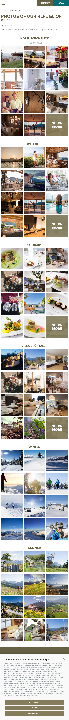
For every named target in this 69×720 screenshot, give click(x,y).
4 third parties (16, 663)
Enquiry (45, 3)
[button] (64, 659)
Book (61, 3)
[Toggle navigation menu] (3, 3)
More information (34, 713)
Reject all (34, 708)
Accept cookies (34, 702)
